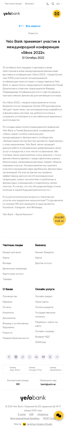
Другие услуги (43, 263)
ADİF (31, 414)
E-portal (22, 414)
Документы (9, 318)
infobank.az (42, 414)
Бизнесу (29, 3)
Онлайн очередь (44, 331)
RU (58, 4)
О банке (8, 289)
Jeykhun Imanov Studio (39, 424)
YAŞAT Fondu (49, 418)
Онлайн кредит (43, 296)
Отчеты (7, 307)
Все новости (33, 26)
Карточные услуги (13, 274)
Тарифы (7, 279)
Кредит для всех (12, 252)
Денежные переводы (15, 268)
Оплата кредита (44, 307)
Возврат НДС (42, 337)
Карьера (7, 302)
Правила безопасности (16, 338)
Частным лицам (13, 3)
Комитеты (8, 312)
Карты (6, 258)
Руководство (10, 296)
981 (47, 4)
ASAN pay (40, 342)
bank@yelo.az (48, 384)
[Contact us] (58, 415)
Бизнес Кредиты (44, 252)
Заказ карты (42, 302)
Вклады (7, 263)
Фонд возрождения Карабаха (24, 418)
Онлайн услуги (44, 289)
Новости (7, 333)
